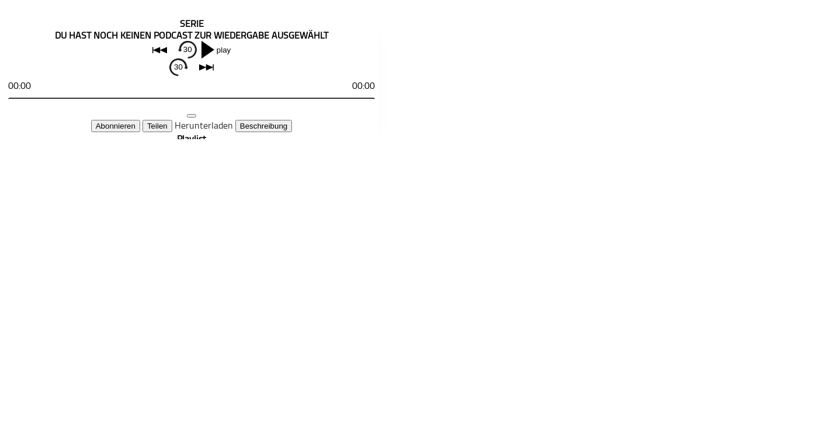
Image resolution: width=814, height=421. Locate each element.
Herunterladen (204, 125)
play (224, 50)
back (159, 50)
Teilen (157, 126)
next (206, 67)
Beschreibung (264, 126)
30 (187, 49)
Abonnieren (115, 126)
